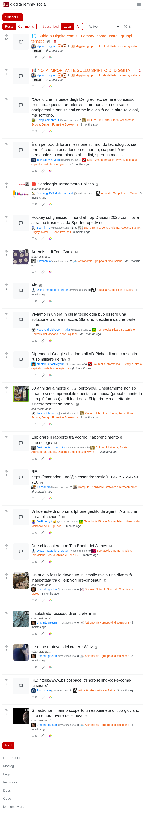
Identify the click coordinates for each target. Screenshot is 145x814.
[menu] (139, 4)
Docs (7, 790)
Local (67, 26)
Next (8, 745)
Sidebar (12, 17)
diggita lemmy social (25, 4)
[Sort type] (104, 26)
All (78, 26)
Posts (9, 26)
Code (7, 798)
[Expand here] (21, 190)
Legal (7, 774)
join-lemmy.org (13, 806)
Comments (26, 26)
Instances (10, 782)
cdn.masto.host (41, 188)
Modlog (8, 766)
